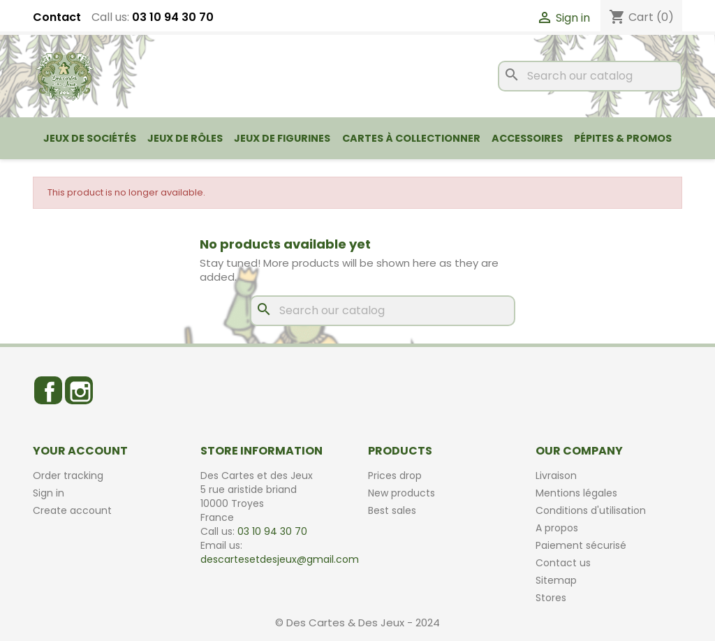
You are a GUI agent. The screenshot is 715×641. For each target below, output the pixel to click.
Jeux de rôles (185, 138)
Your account (80, 451)
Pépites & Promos (623, 138)
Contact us (563, 563)
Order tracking (68, 475)
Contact (57, 17)
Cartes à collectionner (411, 138)
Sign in (48, 493)
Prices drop (395, 475)
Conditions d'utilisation (591, 510)
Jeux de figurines (282, 138)
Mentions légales (576, 493)
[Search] (590, 76)
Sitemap (556, 580)
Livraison (556, 475)
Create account (72, 510)
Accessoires (527, 138)
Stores (551, 598)
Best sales (392, 510)
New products (401, 493)
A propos (557, 528)
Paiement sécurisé (581, 545)
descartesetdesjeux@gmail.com (279, 559)
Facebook (48, 390)
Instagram (78, 390)
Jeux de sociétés (89, 138)
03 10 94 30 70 (173, 17)
